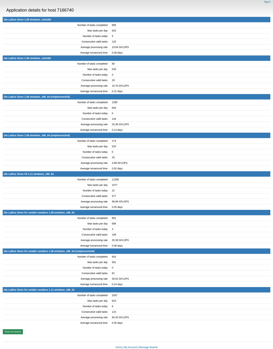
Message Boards (148, 347)
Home (118, 347)
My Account (130, 347)
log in (267, 1)
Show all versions (13, 332)
